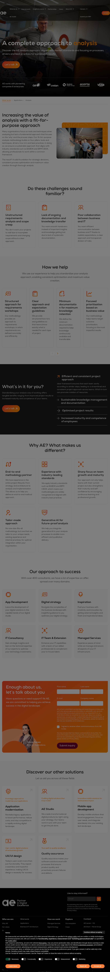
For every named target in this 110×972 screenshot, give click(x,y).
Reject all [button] (83, 966)
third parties (43, 943)
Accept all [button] (97, 966)
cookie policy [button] (12, 941)
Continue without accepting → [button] (94, 932)
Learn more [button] (13, 966)
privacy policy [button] (72, 936)
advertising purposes (86, 945)
